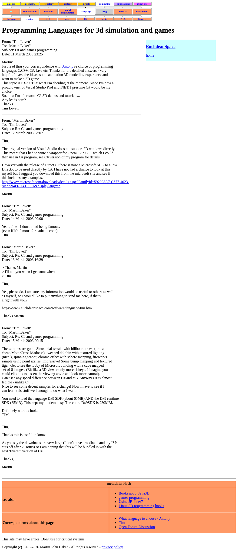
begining (11, 19)
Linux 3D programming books (141, 506)
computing (105, 4)
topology (48, 4)
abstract (67, 4)
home (150, 55)
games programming (134, 497)
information (142, 11)
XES (123, 19)
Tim (122, 523)
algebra (11, 4)
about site (142, 4)
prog (104, 11)
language (86, 11)
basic (104, 19)
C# (85, 19)
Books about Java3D (134, 493)
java (67, 19)
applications (123, 4)
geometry (30, 4)
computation (29, 11)
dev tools (48, 11)
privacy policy (112, 547)
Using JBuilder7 (131, 502)
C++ (48, 19)
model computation (67, 11)
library (142, 19)
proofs (86, 4)
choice (29, 19)
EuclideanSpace (160, 46)
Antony (67, 66)
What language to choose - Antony (144, 518)
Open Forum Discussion (137, 527)
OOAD (122, 11)
